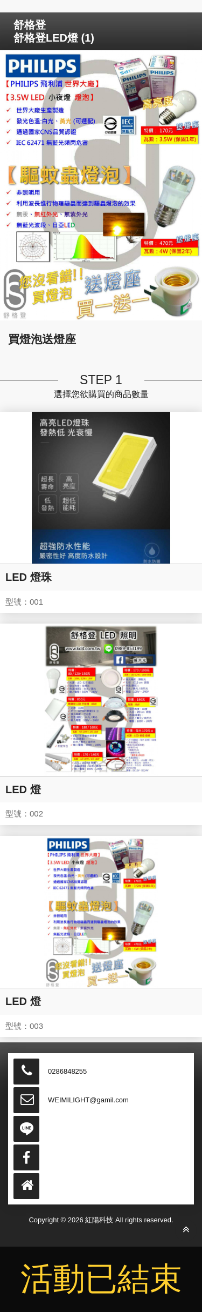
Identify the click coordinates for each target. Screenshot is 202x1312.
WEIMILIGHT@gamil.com (88, 1100)
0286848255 (67, 1071)
